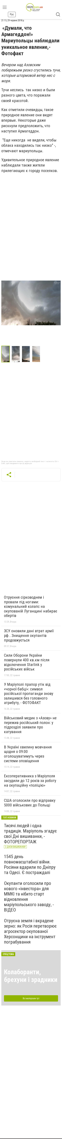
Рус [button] (12, 14)
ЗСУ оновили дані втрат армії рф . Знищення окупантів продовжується (29, 635)
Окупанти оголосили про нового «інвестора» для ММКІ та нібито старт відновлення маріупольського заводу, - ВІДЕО (29, 897)
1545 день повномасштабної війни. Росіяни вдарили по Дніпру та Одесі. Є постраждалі (30, 864)
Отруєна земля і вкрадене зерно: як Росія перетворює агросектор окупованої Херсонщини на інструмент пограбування (30, 931)
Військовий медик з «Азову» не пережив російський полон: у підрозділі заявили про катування (30, 725)
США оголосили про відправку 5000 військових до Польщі (29, 802)
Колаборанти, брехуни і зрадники (30, 976)
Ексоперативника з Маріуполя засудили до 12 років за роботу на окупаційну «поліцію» (30, 780)
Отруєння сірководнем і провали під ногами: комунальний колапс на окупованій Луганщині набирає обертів (30, 606)
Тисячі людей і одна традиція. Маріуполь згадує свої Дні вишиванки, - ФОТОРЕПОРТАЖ (30, 833)
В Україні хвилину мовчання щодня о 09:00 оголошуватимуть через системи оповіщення (28, 754)
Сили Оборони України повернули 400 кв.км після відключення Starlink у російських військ (26, 662)
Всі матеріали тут (31, 998)
